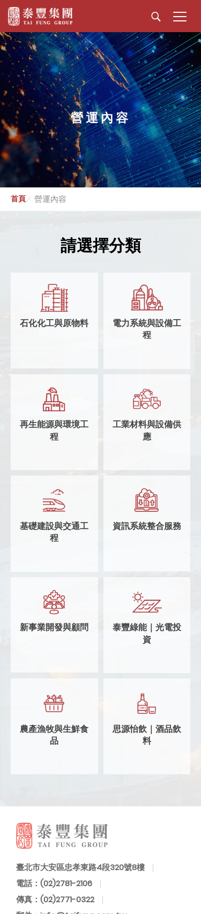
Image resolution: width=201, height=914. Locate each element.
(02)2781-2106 (66, 883)
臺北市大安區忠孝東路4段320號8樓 (80, 867)
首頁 (18, 198)
